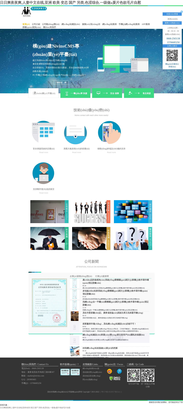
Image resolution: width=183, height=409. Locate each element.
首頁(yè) (26, 24)
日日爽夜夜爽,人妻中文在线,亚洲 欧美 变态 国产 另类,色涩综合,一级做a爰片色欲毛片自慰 (70, 3)
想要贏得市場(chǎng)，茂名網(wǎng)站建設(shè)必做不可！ (109, 324)
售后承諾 (147, 93)
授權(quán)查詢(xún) (31, 27)
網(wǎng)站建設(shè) (71, 24)
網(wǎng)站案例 (109, 24)
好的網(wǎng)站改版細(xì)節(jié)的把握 (100, 348)
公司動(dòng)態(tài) (51, 24)
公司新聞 (91, 261)
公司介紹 (36, 24)
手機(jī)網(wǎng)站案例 (129, 24)
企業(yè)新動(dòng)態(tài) (81, 276)
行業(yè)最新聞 (102, 276)
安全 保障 (114, 93)
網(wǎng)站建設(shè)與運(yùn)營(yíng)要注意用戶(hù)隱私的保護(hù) (114, 335)
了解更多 (60, 82)
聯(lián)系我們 (49, 27)
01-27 (71, 334)
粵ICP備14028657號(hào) (110, 392)
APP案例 (146, 24)
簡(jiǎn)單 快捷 (80, 93)
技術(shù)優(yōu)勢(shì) (91, 110)
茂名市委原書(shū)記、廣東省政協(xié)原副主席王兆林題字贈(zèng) (113, 313)
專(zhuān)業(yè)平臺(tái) (44, 93)
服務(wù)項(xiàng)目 (91, 24)
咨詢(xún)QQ (173, 19)
